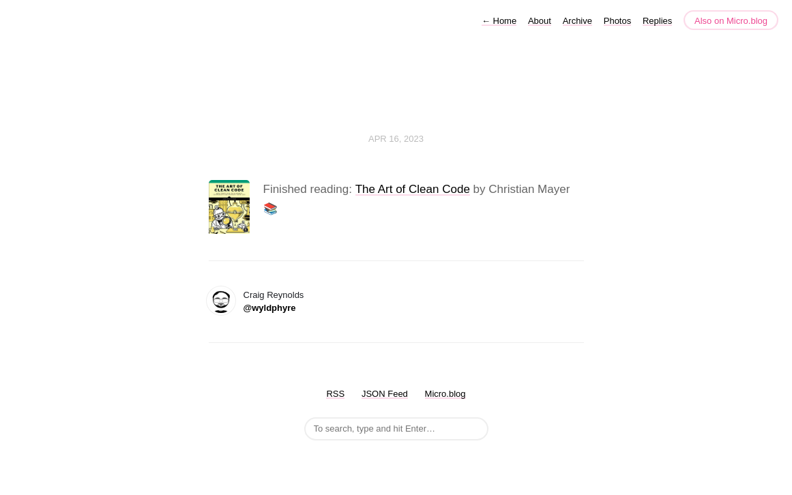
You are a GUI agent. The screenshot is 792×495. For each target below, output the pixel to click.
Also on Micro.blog (730, 21)
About (539, 21)
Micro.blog (445, 394)
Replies (657, 21)
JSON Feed (385, 394)
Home (499, 21)
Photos (617, 21)
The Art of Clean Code (412, 189)
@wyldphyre (270, 308)
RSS (335, 394)
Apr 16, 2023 (396, 139)
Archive (577, 21)
